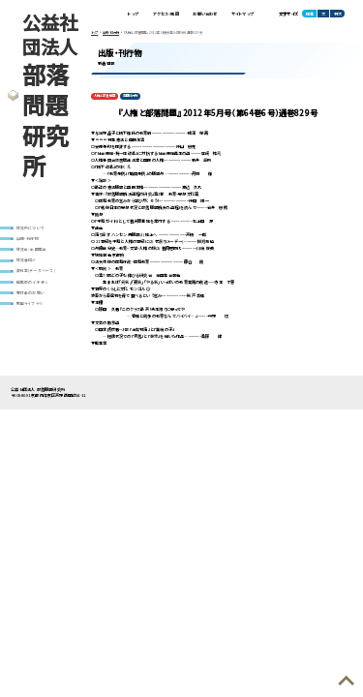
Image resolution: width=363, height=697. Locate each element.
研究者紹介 (26, 260)
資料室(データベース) (35, 272)
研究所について (30, 227)
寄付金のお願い (30, 294)
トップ (132, 13)
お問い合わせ (205, 13)
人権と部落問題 (104, 96)
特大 (338, 13)
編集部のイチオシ (32, 283)
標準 (310, 13)
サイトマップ (242, 13)
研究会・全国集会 (31, 250)
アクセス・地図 (164, 13)
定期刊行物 (130, 96)
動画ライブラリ (29, 305)
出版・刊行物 (27, 238)
